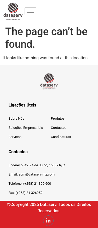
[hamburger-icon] (30, 11)
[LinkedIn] (48, 220)
